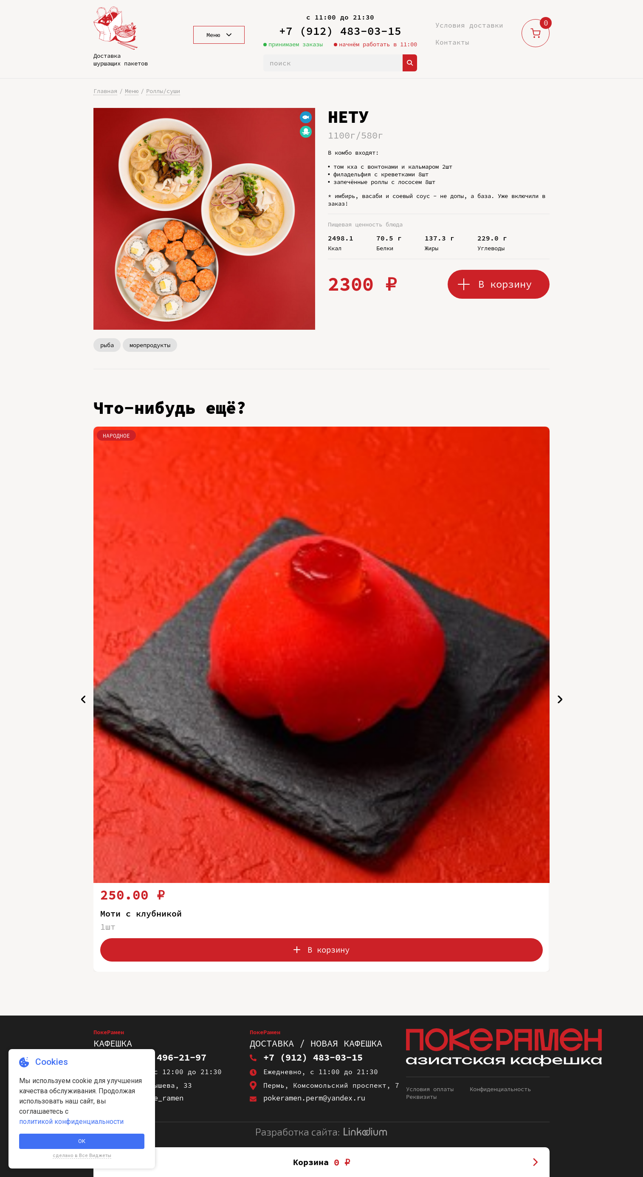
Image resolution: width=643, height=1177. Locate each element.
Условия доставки (469, 25)
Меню (131, 91)
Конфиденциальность (500, 1090)
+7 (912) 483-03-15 (340, 31)
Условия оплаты (430, 1090)
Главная (105, 91)
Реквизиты (421, 1097)
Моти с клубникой (144, 913)
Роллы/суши (163, 91)
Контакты (452, 42)
